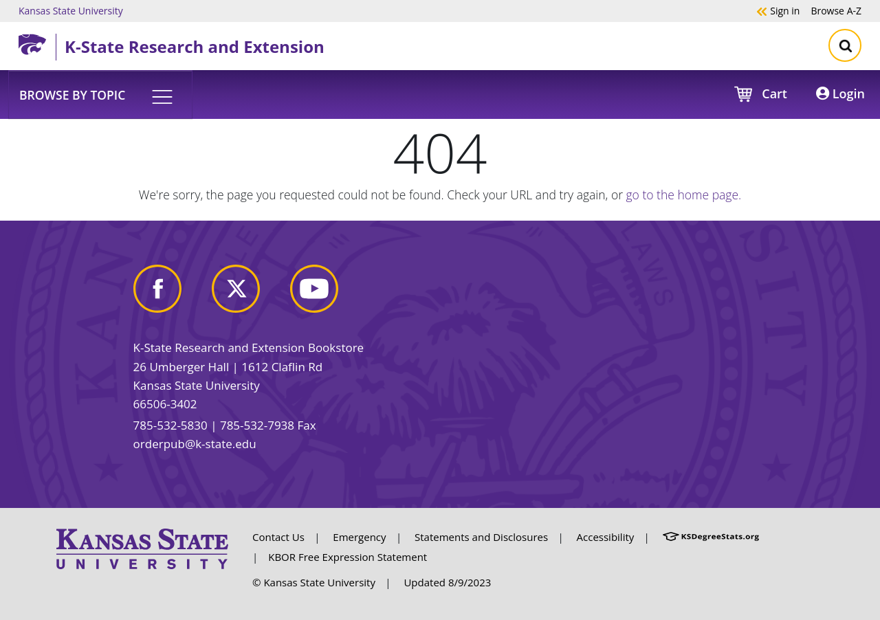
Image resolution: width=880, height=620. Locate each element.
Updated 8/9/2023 (447, 582)
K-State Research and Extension (194, 46)
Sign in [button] (778, 10)
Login (840, 93)
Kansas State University (71, 10)
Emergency (359, 537)
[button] (100, 94)
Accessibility (606, 537)
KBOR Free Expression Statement (347, 557)
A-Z (836, 10)
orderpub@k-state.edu (194, 444)
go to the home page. (684, 194)
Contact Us (278, 537)
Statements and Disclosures (481, 537)
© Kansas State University (313, 582)
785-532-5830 (170, 425)
